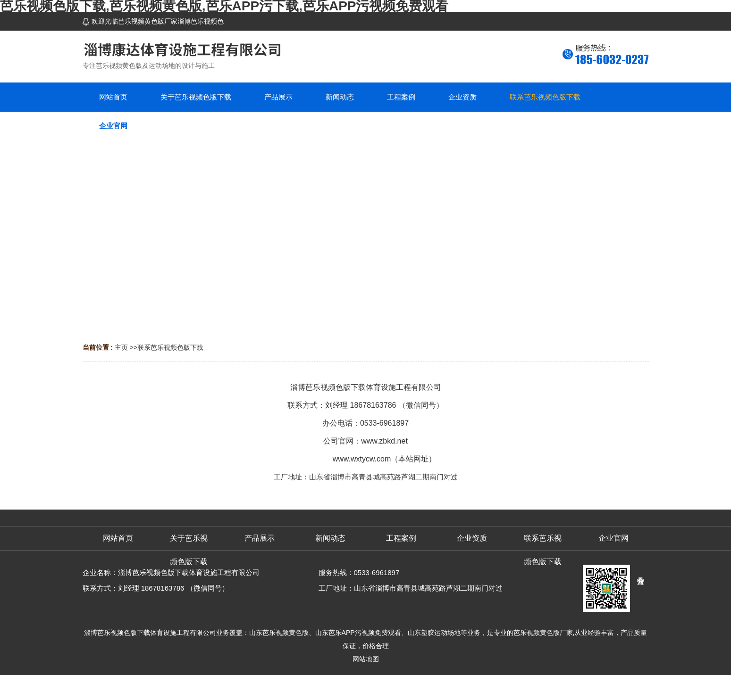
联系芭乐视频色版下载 (170, 347)
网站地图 (366, 659)
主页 (121, 347)
